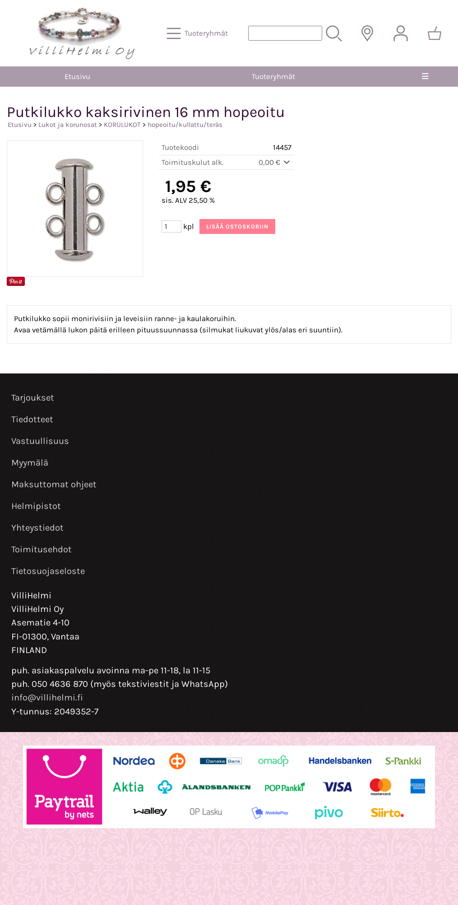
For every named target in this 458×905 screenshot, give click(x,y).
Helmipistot (36, 506)
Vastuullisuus (40, 441)
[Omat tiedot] (401, 33)
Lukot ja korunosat (67, 125)
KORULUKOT (122, 125)
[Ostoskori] (434, 33)
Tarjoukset (32, 397)
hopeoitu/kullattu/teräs (185, 125)
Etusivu (77, 76)
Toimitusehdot (41, 549)
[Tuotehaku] (285, 33)
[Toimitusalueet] (367, 33)
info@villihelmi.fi (47, 697)
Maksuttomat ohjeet (54, 484)
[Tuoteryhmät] (198, 33)
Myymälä (29, 462)
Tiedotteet (32, 419)
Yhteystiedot (37, 527)
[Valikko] (425, 76)
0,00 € (275, 162)
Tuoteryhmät (273, 76)
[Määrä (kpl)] (171, 226)
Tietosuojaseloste (48, 571)
